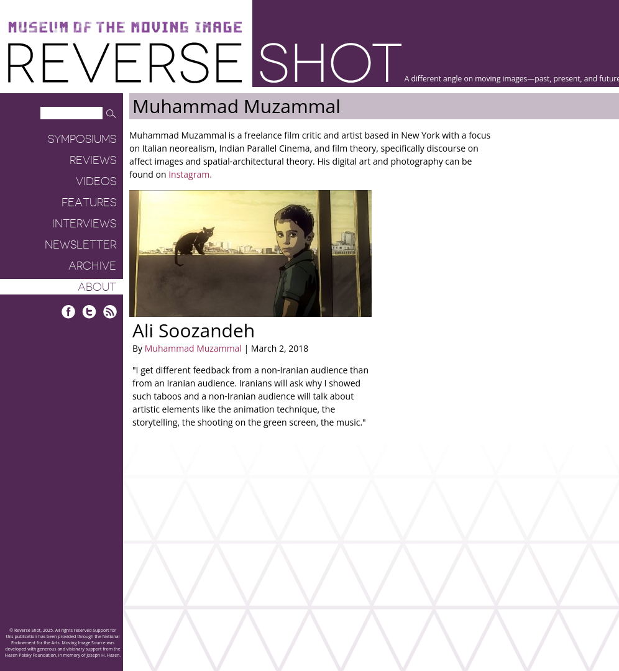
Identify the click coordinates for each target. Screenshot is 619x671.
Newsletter (80, 244)
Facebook (69, 311)
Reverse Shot (204, 62)
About (97, 287)
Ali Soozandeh (193, 330)
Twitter (89, 311)
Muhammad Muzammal (193, 348)
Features (89, 202)
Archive (92, 266)
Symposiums (82, 139)
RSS (110, 311)
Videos (96, 181)
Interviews (84, 223)
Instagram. (190, 174)
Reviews (93, 160)
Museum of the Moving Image (125, 27)
